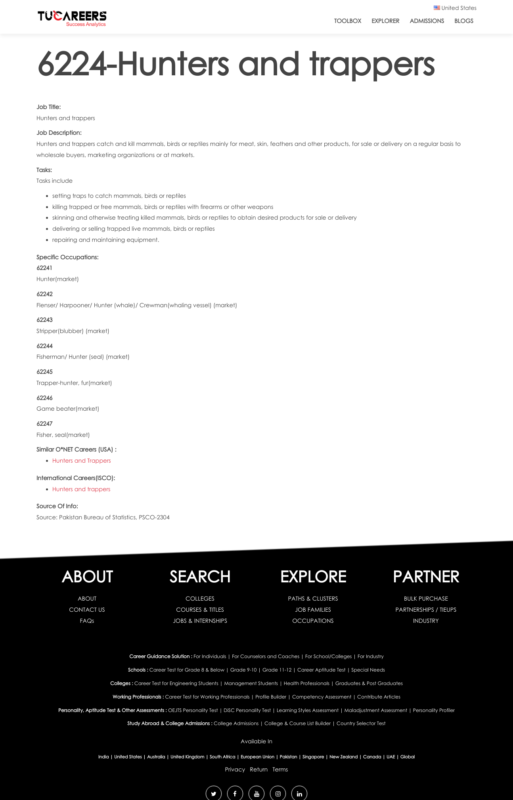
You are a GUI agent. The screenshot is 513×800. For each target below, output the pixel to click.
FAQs (87, 620)
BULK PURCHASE (426, 598)
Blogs (463, 21)
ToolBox (347, 21)
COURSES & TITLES (200, 609)
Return (259, 767)
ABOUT (87, 598)
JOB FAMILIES (313, 609)
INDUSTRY (426, 620)
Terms (280, 767)
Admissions (427, 21)
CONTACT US (87, 609)
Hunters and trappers (81, 489)
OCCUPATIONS (313, 620)
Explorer (385, 21)
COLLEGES (200, 598)
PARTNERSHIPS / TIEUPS (426, 609)
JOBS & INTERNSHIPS (200, 620)
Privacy (235, 767)
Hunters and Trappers (81, 460)
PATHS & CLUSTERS (313, 598)
